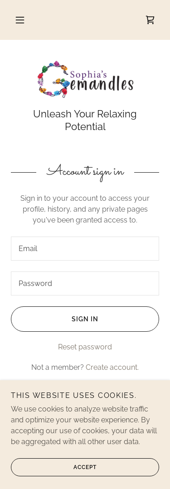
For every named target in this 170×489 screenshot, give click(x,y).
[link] (150, 20)
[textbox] (85, 249)
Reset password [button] (85, 347)
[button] (20, 20)
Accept (54, 467)
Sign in (54, 319)
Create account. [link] (112, 367)
